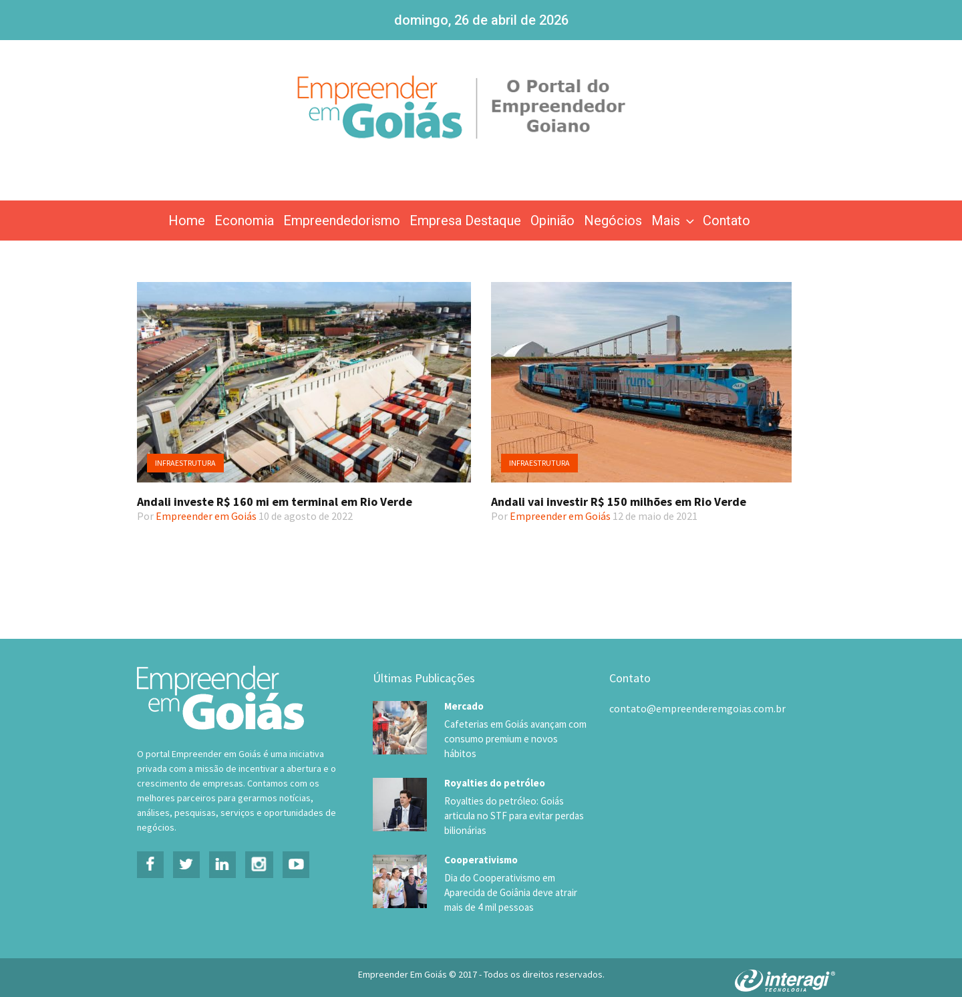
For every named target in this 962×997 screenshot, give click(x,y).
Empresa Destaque (465, 220)
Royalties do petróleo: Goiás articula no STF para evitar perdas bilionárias (511, 803)
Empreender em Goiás (206, 516)
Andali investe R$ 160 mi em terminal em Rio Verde (274, 501)
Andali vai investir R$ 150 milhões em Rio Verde (618, 501)
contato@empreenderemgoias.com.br (697, 708)
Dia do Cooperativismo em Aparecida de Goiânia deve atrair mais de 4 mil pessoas (509, 880)
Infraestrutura (185, 463)
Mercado (464, 706)
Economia (244, 220)
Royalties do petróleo (494, 770)
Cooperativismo (481, 847)
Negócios (613, 220)
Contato (726, 220)
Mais (674, 220)
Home (186, 220)
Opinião (552, 220)
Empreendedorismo (341, 220)
